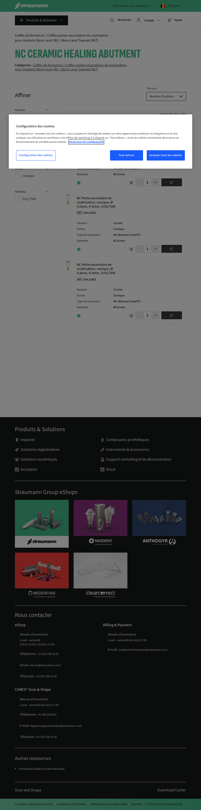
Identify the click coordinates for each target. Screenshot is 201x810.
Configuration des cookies (36, 155)
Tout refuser (126, 155)
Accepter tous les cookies (165, 155)
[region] (100, 141)
